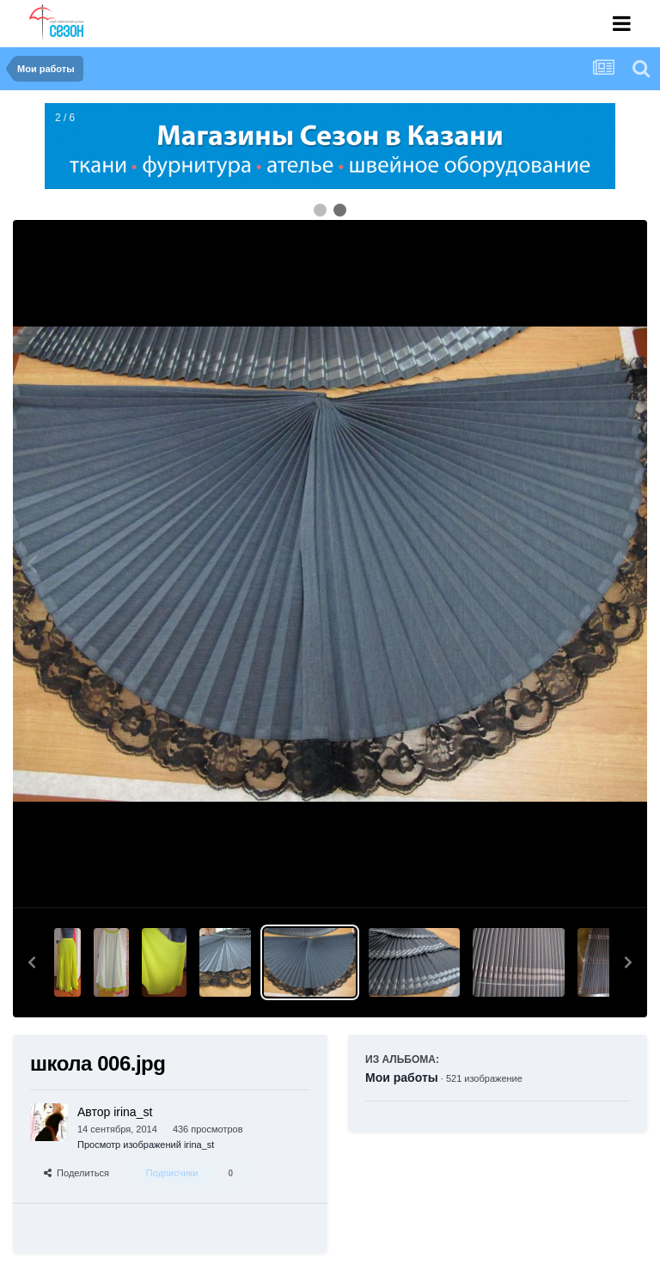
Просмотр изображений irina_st (145, 1144)
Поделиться (76, 1173)
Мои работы (401, 1077)
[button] (32, 962)
